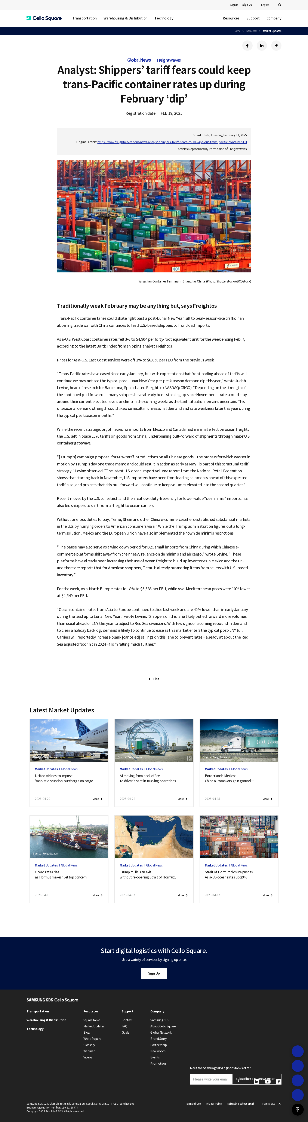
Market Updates (272, 31)
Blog (86, 1032)
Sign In (234, 5)
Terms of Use (193, 1103)
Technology (163, 18)
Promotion (158, 1064)
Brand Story (158, 1039)
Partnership (158, 1045)
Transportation (84, 18)
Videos (87, 1057)
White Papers (92, 1039)
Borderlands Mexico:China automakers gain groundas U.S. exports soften (229, 778)
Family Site (268, 1103)
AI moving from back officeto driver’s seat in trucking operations (148, 778)
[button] (44, 18)
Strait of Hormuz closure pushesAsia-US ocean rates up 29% (229, 874)
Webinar (89, 1051)
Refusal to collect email (240, 1103)
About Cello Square (163, 1026)
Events (155, 1057)
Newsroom (157, 1051)
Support (252, 18)
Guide (125, 1032)
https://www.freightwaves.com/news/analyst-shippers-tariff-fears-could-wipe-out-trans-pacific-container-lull (172, 142)
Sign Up (154, 973)
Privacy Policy (214, 1103)
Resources (231, 18)
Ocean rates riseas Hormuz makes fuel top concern (61, 874)
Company (274, 18)
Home (237, 31)
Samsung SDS (159, 1020)
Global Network (160, 1032)
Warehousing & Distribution (126, 18)
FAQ (124, 1026)
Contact (127, 1020)
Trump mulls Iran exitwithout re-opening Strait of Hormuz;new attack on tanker (149, 875)
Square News (92, 1020)
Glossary (89, 1045)
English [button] (265, 5)
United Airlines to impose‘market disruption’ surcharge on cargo (64, 778)
